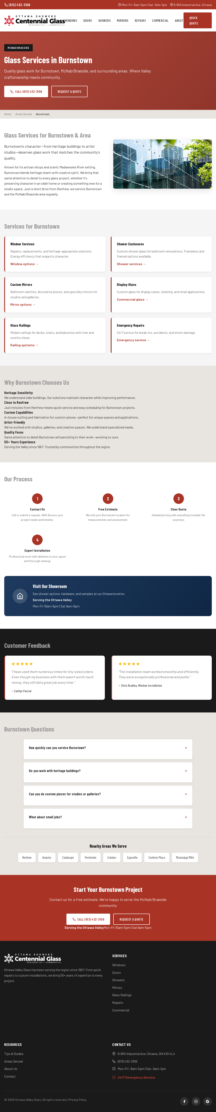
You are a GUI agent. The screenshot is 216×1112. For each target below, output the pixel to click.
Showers (104, 20)
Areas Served (13, 1061)
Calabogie (68, 857)
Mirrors (122, 20)
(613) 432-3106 (17, 4)
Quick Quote (193, 20)
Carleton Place (156, 857)
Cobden (111, 857)
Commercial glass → (132, 299)
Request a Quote (69, 91)
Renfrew (26, 857)
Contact (10, 1076)
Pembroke (90, 857)
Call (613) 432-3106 (26, 91)
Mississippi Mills (185, 857)
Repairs (140, 20)
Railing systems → (24, 345)
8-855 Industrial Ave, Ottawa (193, 5)
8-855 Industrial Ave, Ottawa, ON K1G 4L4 (146, 1054)
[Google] (207, 1101)
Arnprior (46, 857)
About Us (10, 1069)
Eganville (132, 857)
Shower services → (131, 264)
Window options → (24, 264)
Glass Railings (122, 995)
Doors (87, 20)
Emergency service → (133, 340)
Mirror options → (23, 304)
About (179, 20)
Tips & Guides (13, 1054)
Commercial (160, 20)
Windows (71, 20)
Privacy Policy (77, 1099)
